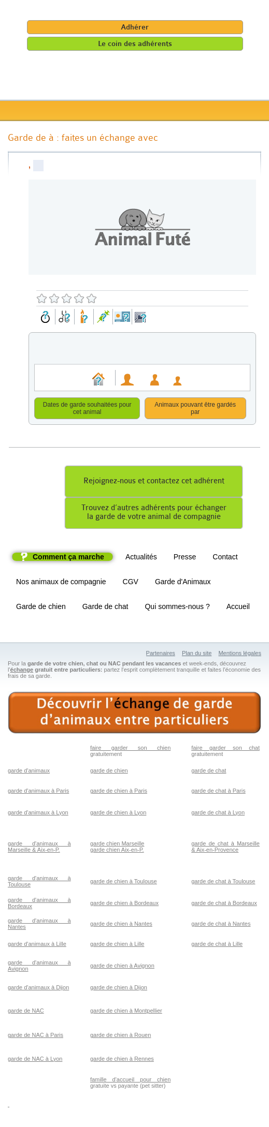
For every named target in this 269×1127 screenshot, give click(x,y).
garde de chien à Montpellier (126, 1012)
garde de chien (109, 772)
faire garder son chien (130, 749)
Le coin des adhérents (135, 43)
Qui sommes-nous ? (177, 608)
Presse (185, 558)
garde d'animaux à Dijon (38, 989)
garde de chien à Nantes (121, 925)
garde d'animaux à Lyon (38, 814)
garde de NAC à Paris (35, 1036)
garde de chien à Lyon (118, 814)
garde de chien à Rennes (122, 1060)
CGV (130, 583)
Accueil (238, 608)
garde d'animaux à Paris (38, 792)
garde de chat (208, 772)
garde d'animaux (29, 772)
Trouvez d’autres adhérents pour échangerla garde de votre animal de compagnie (153, 514)
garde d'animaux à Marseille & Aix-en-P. (39, 848)
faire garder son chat (225, 749)
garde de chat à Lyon (218, 814)
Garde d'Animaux (183, 583)
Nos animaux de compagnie (61, 583)
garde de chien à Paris (118, 792)
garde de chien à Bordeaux (124, 904)
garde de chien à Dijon (118, 989)
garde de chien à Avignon (122, 967)
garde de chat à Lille (217, 945)
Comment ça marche (68, 558)
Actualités (141, 558)
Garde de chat (105, 608)
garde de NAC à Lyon (35, 1060)
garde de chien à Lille (117, 945)
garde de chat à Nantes (220, 925)
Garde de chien (41, 608)
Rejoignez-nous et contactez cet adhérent (153, 482)
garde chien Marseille (117, 845)
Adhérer (135, 27)
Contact (225, 558)
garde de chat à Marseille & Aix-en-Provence (225, 848)
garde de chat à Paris (218, 792)
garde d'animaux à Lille (37, 945)
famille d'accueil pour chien (130, 1081)
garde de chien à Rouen (120, 1036)
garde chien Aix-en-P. (117, 851)
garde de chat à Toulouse (223, 883)
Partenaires (160, 654)
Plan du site (196, 654)
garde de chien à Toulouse (123, 883)
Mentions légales (239, 654)
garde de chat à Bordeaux (224, 904)
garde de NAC (26, 1012)
